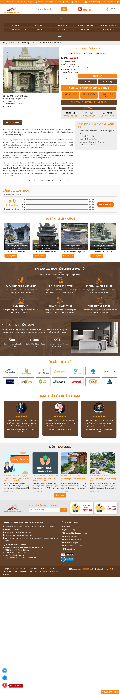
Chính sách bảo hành (68, 549)
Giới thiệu (40, 2)
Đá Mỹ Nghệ (88, 29)
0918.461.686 (107, 115)
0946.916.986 (89, 115)
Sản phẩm (16, 43)
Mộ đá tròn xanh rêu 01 (103, 252)
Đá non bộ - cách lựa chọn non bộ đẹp (103, 480)
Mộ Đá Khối (37, 43)
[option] (31, 70)
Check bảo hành (108, 2)
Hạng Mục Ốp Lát (111, 29)
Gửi (63, 510)
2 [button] (61, 442)
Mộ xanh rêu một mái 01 (17, 252)
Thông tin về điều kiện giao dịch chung (74, 533)
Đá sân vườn (18, 29)
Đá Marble (42, 25)
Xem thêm (60, 495)
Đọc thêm (8, 491)
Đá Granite (19, 25)
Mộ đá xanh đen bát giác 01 (74, 252)
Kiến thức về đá (77, 2)
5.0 (71, 53)
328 (97, 53)
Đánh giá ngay (105, 205)
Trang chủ (6, 43)
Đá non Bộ (66, 29)
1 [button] (59, 442)
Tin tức (66, 2)
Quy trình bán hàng (92, 2)
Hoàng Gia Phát (92, 139)
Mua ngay (97, 76)
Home (60, 18)
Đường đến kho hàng (53, 2)
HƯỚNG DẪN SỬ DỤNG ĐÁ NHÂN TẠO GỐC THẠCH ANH (16, 480)
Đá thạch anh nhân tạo (109, 25)
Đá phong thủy (41, 29)
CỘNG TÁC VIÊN (89, 94)
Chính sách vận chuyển (69, 543)
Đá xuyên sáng (65, 25)
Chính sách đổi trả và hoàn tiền (72, 546)
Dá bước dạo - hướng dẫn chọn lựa (73, 480)
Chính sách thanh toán (69, 536)
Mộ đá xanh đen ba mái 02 (46, 252)
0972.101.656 (70, 115)
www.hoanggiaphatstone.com (96, 142)
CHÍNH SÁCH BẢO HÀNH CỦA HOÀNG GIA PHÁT (44, 480)
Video (60, 36)
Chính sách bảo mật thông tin (71, 539)
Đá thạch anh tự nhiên (87, 25)
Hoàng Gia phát (91, 145)
